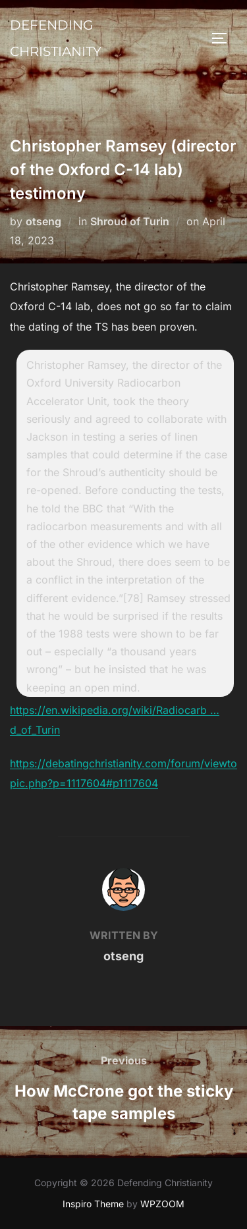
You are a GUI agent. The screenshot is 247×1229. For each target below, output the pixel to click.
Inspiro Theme (93, 1203)
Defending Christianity (55, 38)
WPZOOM (162, 1203)
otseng (43, 221)
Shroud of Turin (129, 221)
